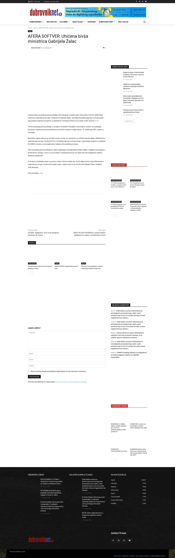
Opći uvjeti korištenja (142, 556)
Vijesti (35, 28)
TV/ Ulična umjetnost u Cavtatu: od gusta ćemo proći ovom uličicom (118, 185)
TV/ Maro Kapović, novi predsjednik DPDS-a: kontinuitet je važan (118, 206)
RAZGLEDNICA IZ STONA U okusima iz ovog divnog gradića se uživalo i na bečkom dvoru (51, 481)
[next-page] (32, 273)
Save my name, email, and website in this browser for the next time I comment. (58, 371)
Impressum (117, 556)
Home (30, 28)
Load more (129, 121)
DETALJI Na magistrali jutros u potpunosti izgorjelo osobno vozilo (92, 515)
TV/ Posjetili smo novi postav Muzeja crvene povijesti (137, 185)
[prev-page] (29, 273)
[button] (144, 22)
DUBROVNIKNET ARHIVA (157, 556)
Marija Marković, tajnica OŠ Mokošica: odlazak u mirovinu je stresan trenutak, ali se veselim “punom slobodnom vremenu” (127, 335)
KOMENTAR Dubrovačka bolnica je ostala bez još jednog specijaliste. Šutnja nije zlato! (138, 452)
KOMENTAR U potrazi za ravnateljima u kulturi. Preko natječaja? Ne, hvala (138, 426)
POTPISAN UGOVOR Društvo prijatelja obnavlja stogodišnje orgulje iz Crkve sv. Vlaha (51, 493)
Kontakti (131, 556)
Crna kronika (32, 263)
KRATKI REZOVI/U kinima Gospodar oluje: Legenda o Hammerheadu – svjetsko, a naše (138, 207)
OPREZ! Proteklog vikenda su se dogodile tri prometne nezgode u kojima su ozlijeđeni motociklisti (129, 355)
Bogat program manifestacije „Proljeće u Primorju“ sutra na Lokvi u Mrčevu (133, 75)
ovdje (41, 173)
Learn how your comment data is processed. (71, 382)
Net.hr (97, 121)
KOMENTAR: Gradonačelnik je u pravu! (119, 450)
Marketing (125, 556)
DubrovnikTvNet (116, 180)
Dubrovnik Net (36, 48)
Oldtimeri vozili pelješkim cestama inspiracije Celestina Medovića (133, 86)
